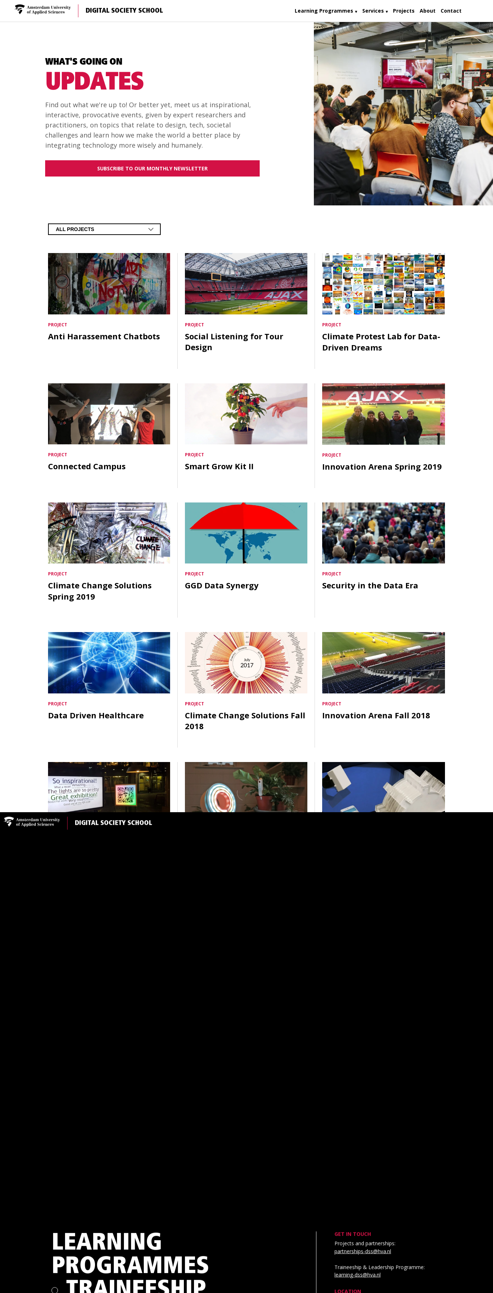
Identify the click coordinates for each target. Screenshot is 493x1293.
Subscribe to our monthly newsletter (152, 168)
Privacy (67, 1261)
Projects (404, 10)
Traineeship (136, 868)
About (428, 10)
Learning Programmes (324, 10)
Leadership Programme (138, 912)
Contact (451, 10)
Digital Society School (124, 11)
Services (373, 10)
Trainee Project (161, 1014)
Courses (115, 957)
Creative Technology (139, 1114)
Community (74, 1250)
